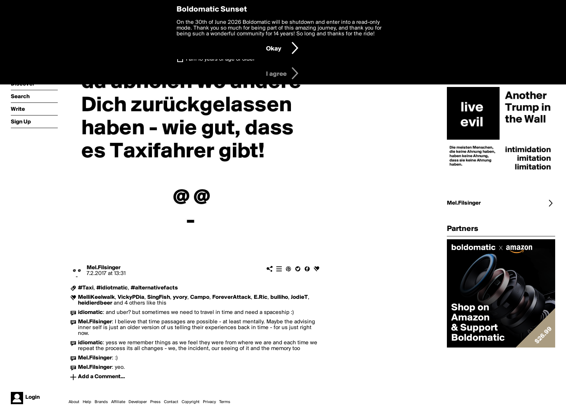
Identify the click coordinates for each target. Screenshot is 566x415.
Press (155, 402)
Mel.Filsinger (104, 268)
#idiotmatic (112, 288)
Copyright (191, 402)
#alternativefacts (154, 288)
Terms (224, 402)
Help (87, 402)
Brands (101, 402)
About (74, 402)
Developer (138, 402)
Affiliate (118, 402)
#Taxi (85, 288)
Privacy (209, 402)
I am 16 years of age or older (220, 59)
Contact (171, 402)
